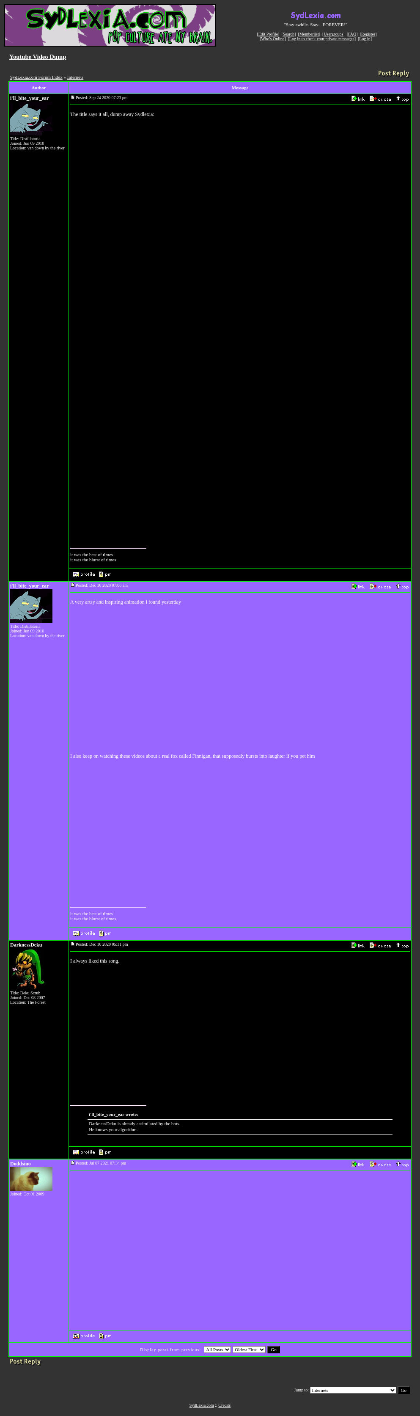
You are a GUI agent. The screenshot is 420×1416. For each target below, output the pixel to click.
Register (368, 34)
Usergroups (333, 34)
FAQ (352, 34)
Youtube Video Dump (37, 56)
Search (288, 34)
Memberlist (309, 34)
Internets (75, 77)
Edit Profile (268, 34)
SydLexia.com (201, 1405)
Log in (364, 38)
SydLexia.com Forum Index (36, 77)
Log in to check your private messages (321, 38)
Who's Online (272, 38)
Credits (224, 1405)
